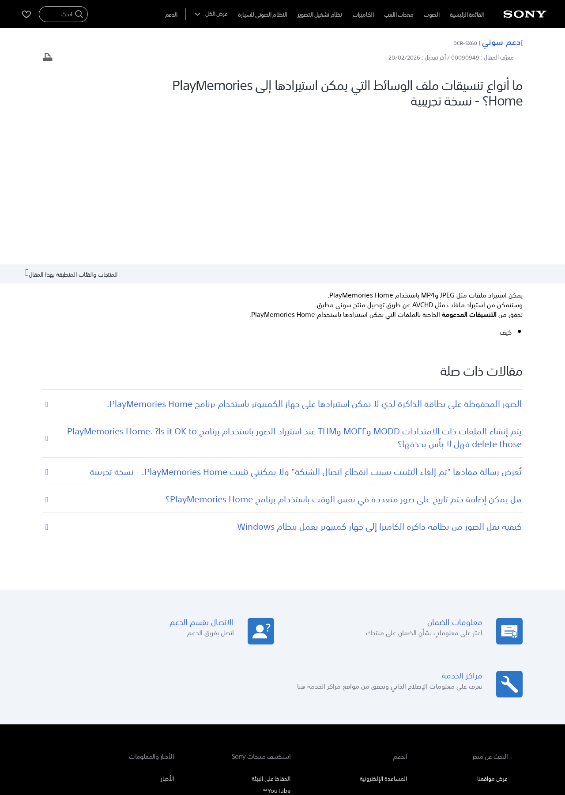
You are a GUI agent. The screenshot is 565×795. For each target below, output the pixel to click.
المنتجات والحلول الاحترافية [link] (139, 683)
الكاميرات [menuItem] (363, 15)
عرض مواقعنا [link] (492, 628)
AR (457, 705)
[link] (486, 706)
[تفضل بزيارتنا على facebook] (104, 704)
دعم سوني (502, 41)
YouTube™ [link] (276, 640)
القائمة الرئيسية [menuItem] (467, 15)
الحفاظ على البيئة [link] (271, 628)
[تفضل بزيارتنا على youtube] (123, 704)
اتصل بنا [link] (66, 683)
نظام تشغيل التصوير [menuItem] (320, 15)
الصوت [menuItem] (431, 15)
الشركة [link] (92, 683)
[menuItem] (171, 15)
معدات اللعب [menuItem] (398, 15)
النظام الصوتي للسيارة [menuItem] (262, 15)
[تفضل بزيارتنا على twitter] (85, 704)
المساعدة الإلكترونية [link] (383, 628)
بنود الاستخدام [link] (493, 746)
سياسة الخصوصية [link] (451, 746)
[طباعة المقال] (47, 58)
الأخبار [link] (167, 628)
